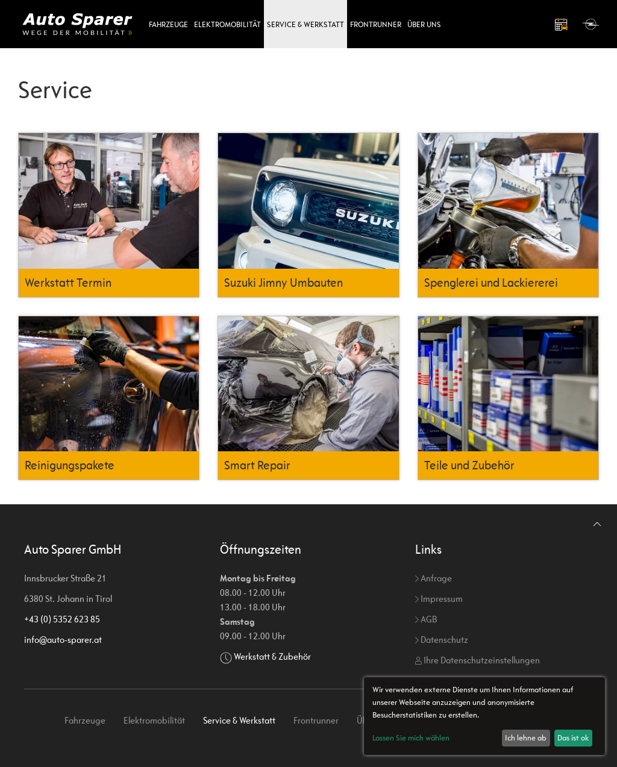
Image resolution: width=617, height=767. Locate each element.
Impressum (439, 598)
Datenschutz (441, 639)
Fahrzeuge (168, 24)
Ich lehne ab (526, 738)
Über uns (424, 24)
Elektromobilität (227, 24)
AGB (426, 619)
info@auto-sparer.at (63, 639)
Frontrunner (375, 24)
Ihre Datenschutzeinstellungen (477, 660)
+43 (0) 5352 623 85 (62, 619)
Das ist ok (573, 738)
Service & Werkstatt (305, 24)
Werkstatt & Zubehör (272, 656)
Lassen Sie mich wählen (410, 738)
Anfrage (433, 578)
